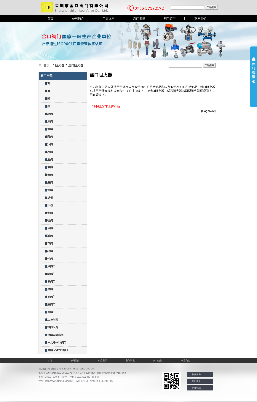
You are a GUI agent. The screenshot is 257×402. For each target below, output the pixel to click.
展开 (253, 70)
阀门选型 (170, 18)
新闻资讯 (139, 18)
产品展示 (108, 18)
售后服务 (196, 381)
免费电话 (196, 388)
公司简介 (78, 18)
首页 (50, 18)
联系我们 (200, 18)
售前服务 (196, 374)
